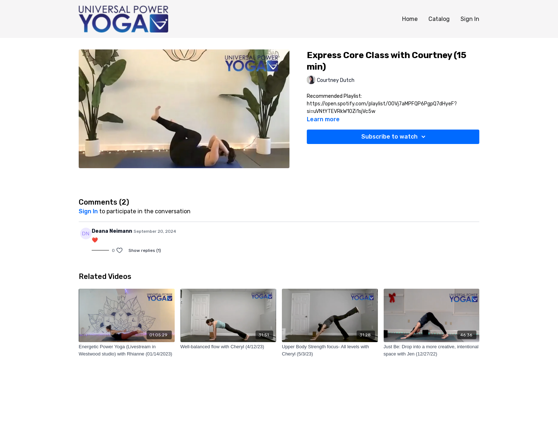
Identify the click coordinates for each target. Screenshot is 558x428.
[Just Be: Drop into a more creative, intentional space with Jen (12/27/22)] (432, 350)
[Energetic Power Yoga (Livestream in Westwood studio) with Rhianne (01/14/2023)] (127, 350)
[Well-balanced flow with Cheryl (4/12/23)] (228, 346)
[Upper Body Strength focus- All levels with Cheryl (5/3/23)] (330, 350)
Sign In (470, 19)
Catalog (439, 19)
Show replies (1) (144, 250)
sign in (88, 211)
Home (410, 19)
